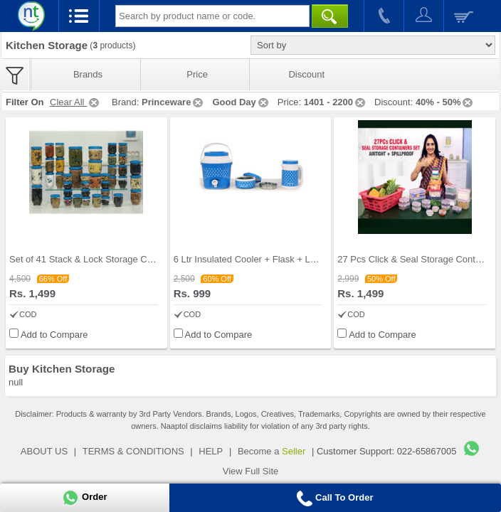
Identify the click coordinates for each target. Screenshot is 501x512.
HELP (211, 451)
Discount (306, 74)
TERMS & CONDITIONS (133, 451)
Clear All (75, 102)
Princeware (173, 102)
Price (197, 74)
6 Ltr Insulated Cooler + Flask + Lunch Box (261, 259)
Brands (87, 74)
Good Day (241, 102)
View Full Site (251, 471)
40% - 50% (445, 102)
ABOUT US (44, 451)
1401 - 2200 (335, 102)
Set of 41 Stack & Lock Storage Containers (97, 259)
